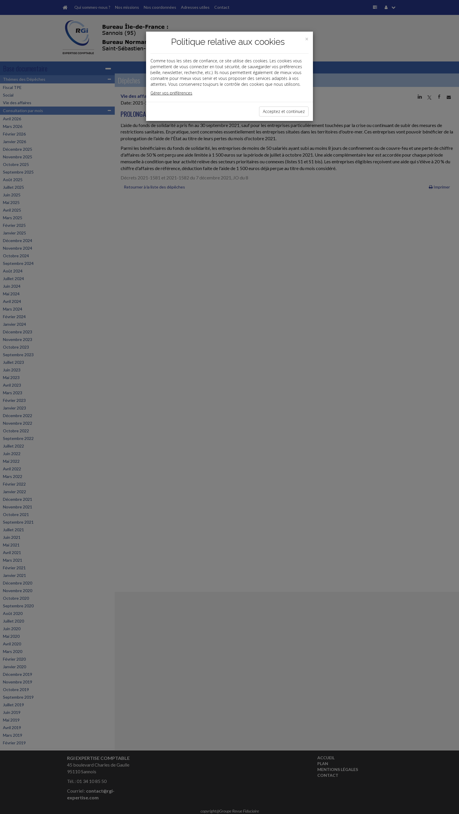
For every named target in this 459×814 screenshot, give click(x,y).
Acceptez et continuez (284, 111)
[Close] (307, 39)
